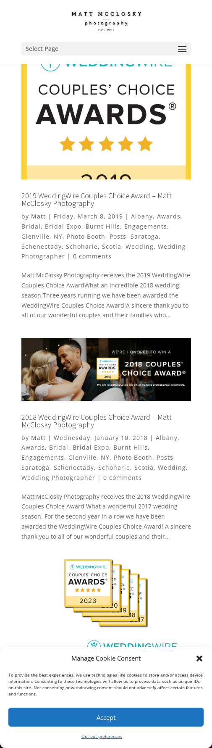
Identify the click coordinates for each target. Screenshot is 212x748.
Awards (169, 216)
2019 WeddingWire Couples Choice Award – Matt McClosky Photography (96, 199)
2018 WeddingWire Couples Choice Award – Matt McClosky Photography (96, 420)
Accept (106, 717)
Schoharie (82, 246)
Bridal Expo (63, 226)
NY (58, 236)
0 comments (92, 256)
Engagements (145, 226)
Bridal (31, 226)
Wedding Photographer (58, 478)
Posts (118, 236)
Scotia (111, 246)
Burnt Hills (103, 226)
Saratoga (145, 236)
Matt (38, 216)
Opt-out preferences (101, 736)
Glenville (35, 236)
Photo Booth (86, 236)
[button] (199, 658)
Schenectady (41, 246)
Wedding (140, 246)
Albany (142, 216)
